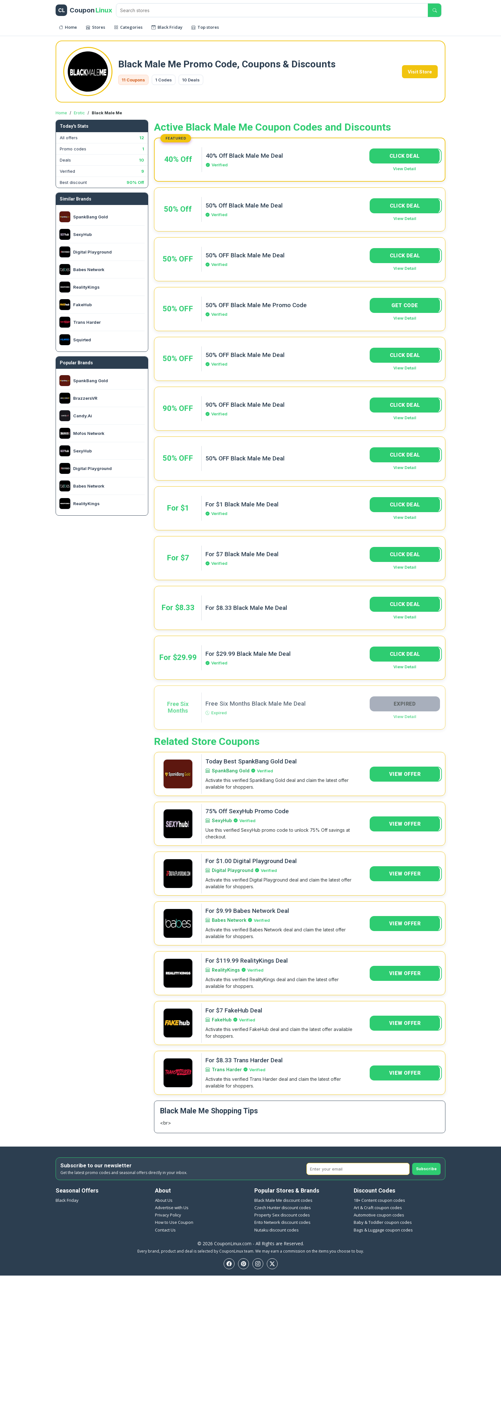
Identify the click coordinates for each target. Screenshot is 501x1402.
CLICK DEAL (404, 156)
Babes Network (229, 920)
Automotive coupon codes (379, 1215)
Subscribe (426, 1168)
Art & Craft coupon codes (378, 1207)
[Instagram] (257, 1263)
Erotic (79, 112)
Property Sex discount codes (282, 1215)
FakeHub (222, 1019)
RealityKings (226, 970)
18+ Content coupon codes (379, 1200)
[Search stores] (272, 10)
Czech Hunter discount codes (282, 1207)
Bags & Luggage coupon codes (383, 1230)
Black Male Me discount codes (283, 1200)
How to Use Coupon (174, 1222)
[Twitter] (272, 1263)
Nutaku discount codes (276, 1230)
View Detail (404, 168)
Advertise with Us (172, 1207)
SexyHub (222, 820)
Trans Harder (227, 1069)
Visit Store (420, 71)
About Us (164, 1200)
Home (61, 112)
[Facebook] (229, 1263)
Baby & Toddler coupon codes (383, 1222)
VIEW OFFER (404, 774)
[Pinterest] (243, 1263)
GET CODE (404, 305)
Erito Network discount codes (282, 1222)
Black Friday (67, 1200)
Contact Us (165, 1230)
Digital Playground (232, 870)
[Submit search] (434, 10)
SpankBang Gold (231, 770)
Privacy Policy (168, 1215)
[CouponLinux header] (84, 10)
